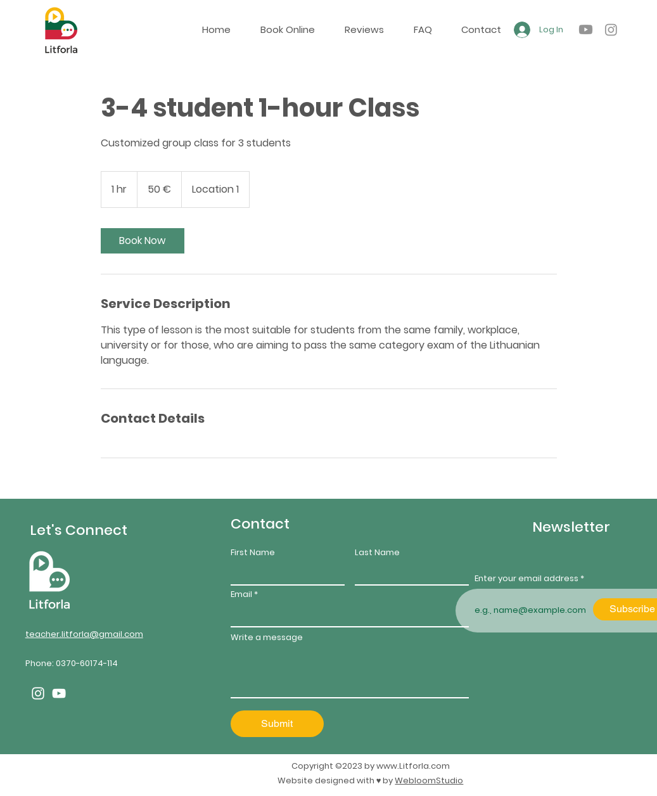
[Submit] (277, 723)
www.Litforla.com (413, 766)
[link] (142, 241)
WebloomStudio (429, 780)
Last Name (377, 552)
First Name (253, 552)
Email (241, 594)
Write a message (267, 637)
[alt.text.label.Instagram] (611, 29)
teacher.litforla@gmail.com (84, 634)
